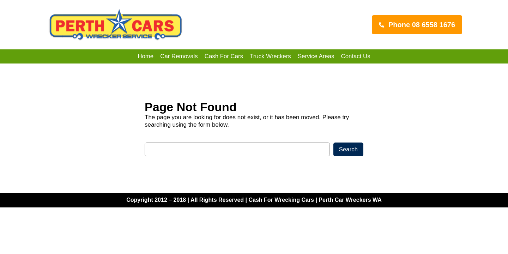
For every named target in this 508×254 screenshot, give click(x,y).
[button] (417, 24)
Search (348, 149)
